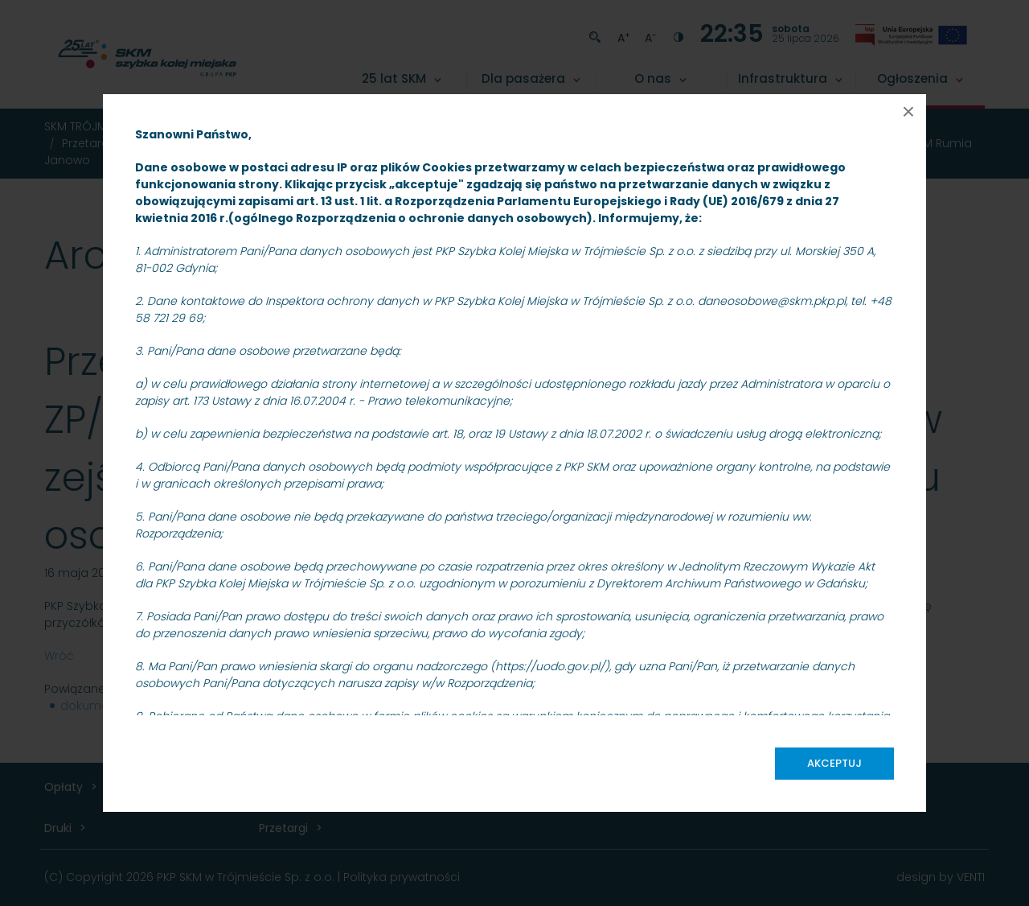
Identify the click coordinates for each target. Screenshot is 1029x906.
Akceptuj (834, 763)
